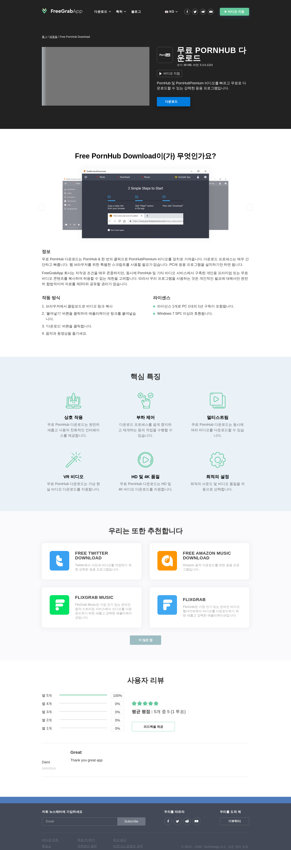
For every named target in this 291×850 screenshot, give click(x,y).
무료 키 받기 (86, 840)
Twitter (195, 11)
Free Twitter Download (91, 555)
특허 (119, 11)
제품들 (53, 36)
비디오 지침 (236, 11)
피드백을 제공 (153, 726)
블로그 (136, 11)
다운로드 (100, 11)
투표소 (46, 846)
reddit (203, 11)
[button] (41, 207)
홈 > (44, 36)
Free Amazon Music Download (207, 555)
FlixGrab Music (94, 597)
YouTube (211, 11)
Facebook (187, 11)
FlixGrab (194, 599)
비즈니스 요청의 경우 (128, 846)
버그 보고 (119, 840)
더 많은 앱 (145, 640)
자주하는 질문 (87, 846)
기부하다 (234, 821)
